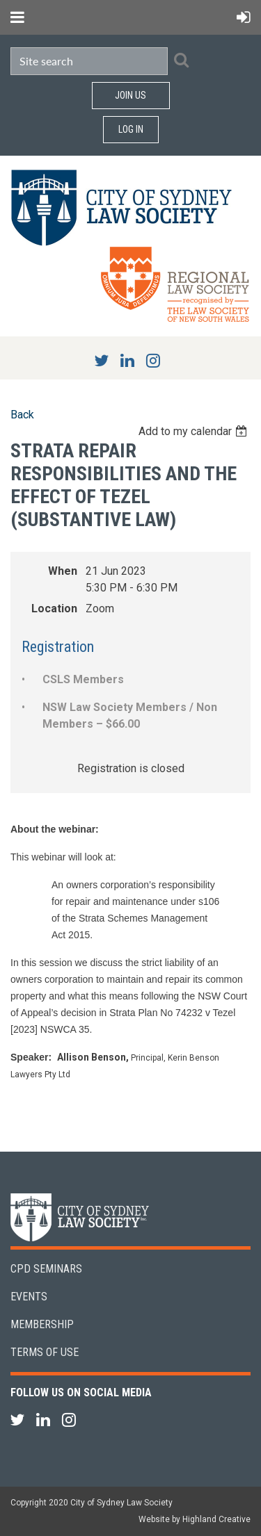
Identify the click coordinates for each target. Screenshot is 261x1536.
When (62, 571)
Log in (130, 129)
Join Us (130, 95)
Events (28, 1296)
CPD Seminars (46, 1268)
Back (22, 414)
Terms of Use (44, 1352)
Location (54, 608)
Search (180, 59)
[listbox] (195, 431)
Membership (42, 1324)
